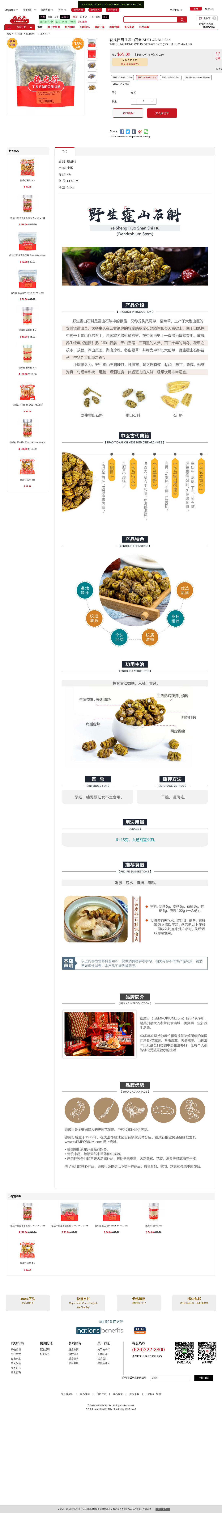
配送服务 (45, 1354)
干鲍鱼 (74, 17)
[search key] (150, 19)
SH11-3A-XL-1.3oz (122, 77)
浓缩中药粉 (61, 21)
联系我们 (102, 1358)
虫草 (50, 17)
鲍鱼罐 (83, 17)
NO (140, 4)
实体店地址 (103, 1363)
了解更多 (147, 1509)
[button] (30, 28)
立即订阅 (204, 1377)
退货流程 (74, 1354)
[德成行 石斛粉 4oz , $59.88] (27, 330)
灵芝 (56, 17)
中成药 (72, 21)
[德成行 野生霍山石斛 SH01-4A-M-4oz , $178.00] (27, 442)
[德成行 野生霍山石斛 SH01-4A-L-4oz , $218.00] (27, 218)
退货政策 (74, 1349)
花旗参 (65, 17)
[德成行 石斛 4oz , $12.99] (27, 480)
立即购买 (128, 113)
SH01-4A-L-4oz (121, 83)
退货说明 (74, 1358)
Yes (135, 4)
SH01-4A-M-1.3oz (147, 77)
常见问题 (16, 1363)
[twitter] (128, 131)
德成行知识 (209, 27)
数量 (114, 101)
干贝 (91, 17)
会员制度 (16, 1358)
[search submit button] (182, 19)
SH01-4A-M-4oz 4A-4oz (197, 77)
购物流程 (16, 1349)
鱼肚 (98, 17)
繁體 (158, 1394)
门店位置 (101, 1394)
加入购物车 (162, 113)
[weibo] (140, 131)
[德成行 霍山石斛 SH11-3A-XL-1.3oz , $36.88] (27, 293)
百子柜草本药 (46, 21)
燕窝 (42, 17)
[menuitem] (17, 10)
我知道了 (162, 1509)
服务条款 (134, 1394)
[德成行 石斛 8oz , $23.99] (27, 180)
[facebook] (122, 131)
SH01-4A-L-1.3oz (171, 77)
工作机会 (102, 1354)
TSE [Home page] (19, 19)
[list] (78, 19)
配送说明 (45, 1349)
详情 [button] (64, 151)
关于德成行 (103, 1349)
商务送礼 (16, 1368)
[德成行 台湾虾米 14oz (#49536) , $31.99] (27, 405)
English (150, 1394)
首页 (39, 27)
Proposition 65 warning (139, 136)
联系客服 (74, 1363)
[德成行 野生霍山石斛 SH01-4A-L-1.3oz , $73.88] (27, 255)
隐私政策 (118, 1394)
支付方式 (16, 1354)
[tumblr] (134, 131)
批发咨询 (16, 1372)
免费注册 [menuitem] (209, 8)
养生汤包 (82, 21)
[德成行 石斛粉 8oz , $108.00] (27, 367)
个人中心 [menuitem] (174, 10)
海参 (105, 17)
